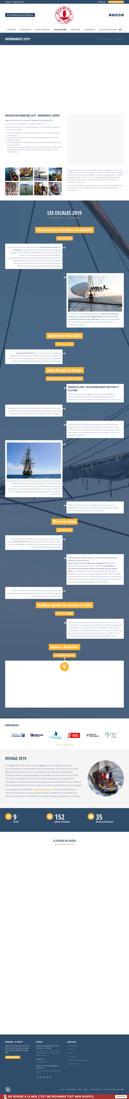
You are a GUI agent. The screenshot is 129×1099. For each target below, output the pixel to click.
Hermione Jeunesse (43, 789)
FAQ (70, 1053)
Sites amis (72, 1057)
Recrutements (74, 1064)
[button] (56, 744)
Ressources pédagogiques (78, 1060)
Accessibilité (73, 1046)
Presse (71, 1049)
